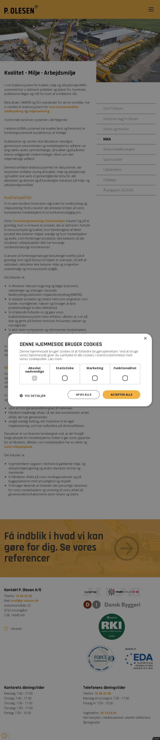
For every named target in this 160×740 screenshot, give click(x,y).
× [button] (145, 338)
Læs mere (55, 358)
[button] (33, 395)
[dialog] (80, 370)
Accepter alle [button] (120, 394)
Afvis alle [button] (80, 394)
